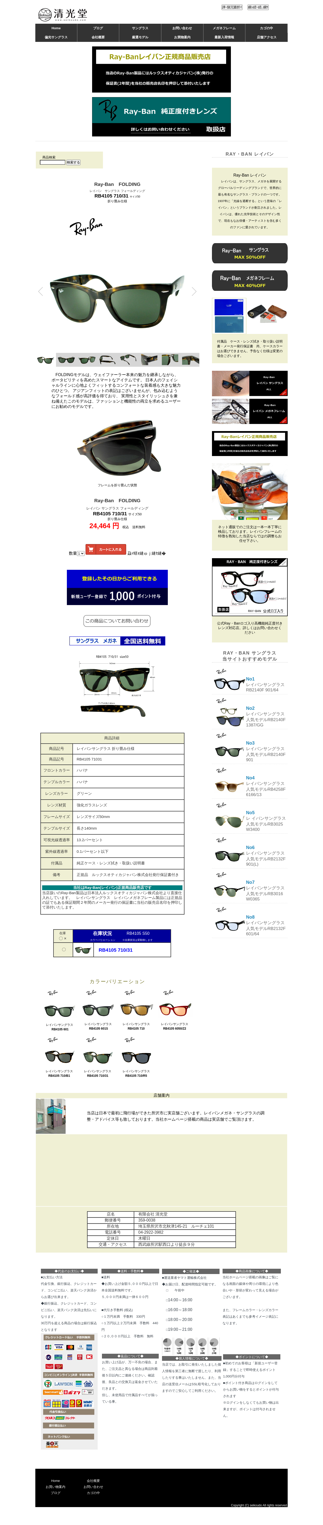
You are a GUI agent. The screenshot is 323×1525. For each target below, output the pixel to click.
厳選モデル (140, 37)
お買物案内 (182, 37)
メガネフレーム (224, 28)
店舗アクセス (267, 37)
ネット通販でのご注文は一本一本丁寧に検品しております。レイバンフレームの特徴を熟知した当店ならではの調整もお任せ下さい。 (250, 534)
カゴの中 (266, 28)
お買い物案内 (55, 1487)
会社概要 (98, 37)
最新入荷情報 (224, 37)
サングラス (140, 28)
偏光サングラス (56, 37)
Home (56, 28)
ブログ (98, 28)
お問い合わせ (182, 28)
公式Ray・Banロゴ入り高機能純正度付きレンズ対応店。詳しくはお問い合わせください (250, 627)
